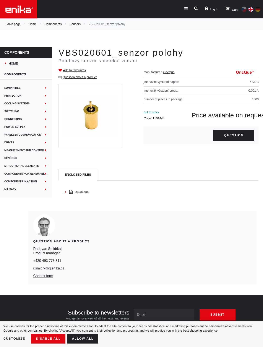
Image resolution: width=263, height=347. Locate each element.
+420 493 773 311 (47, 261)
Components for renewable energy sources (28, 173)
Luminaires (12, 87)
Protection (12, 95)
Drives (9, 142)
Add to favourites (74, 70)
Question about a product (80, 77)
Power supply (14, 126)
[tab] (77, 175)
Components (53, 24)
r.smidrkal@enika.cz (48, 268)
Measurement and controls (25, 150)
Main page (13, 24)
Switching (11, 111)
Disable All (48, 338)
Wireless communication (22, 134)
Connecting (13, 119)
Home (33, 24)
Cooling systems (17, 103)
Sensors (75, 24)
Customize (14, 338)
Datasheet (79, 191)
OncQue (169, 72)
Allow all (83, 338)
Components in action (20, 181)
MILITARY (10, 189)
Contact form (43, 276)
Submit (217, 314)
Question (234, 135)
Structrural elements (21, 165)
